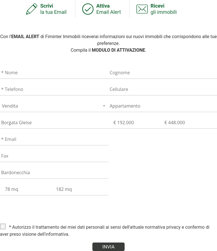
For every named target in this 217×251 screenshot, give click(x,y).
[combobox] (54, 105)
